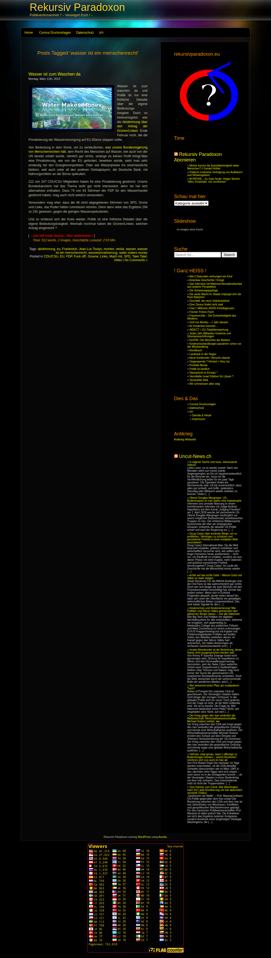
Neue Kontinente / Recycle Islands (209, 357)
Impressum (198, 419)
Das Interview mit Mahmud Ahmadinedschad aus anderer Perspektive (214, 285)
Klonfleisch (195, 350)
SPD (127, 256)
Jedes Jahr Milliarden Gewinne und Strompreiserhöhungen (209, 335)
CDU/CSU (51, 256)
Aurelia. (163, 836)
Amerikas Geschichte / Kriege (206, 280)
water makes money (133, 253)
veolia (120, 249)
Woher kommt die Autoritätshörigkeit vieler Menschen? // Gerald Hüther (213, 167)
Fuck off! (80, 256)
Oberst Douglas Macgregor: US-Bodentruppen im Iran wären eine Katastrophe (214, 499)
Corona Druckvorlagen (55, 32)
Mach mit (115, 256)
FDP (69, 256)
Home (29, 32)
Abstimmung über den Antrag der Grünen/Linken (132, 126)
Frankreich (69, 249)
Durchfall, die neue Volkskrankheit (209, 300)
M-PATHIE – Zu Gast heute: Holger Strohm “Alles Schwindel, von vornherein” (213, 180)
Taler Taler (139, 256)
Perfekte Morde (198, 365)
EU (62, 256)
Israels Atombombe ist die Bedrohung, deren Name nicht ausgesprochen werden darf (214, 651)
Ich (101, 32)
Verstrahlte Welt (198, 380)
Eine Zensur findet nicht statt (206, 304)
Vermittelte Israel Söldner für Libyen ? (211, 376)
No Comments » (136, 260)
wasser (131, 249)
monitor (108, 249)
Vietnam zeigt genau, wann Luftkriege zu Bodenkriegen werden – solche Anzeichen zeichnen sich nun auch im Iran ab (212, 757)
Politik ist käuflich (199, 369)
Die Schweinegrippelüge (203, 290)
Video (118, 260)
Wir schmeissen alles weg (204, 383)
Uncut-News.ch (195, 456)
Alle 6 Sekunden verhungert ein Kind (210, 276)
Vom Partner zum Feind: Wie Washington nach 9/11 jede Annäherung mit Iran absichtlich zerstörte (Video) (214, 790)
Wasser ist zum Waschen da (54, 74)
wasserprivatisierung (102, 253)
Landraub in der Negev (202, 354)
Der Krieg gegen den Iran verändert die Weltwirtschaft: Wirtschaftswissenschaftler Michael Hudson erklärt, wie (211, 718)
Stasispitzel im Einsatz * (203, 372)
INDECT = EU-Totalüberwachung (208, 329)
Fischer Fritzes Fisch (201, 311)
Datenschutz (85, 32)
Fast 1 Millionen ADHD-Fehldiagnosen (211, 308)
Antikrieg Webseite (185, 439)
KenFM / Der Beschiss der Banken (209, 340)
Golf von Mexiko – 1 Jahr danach (208, 322)
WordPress (144, 836)
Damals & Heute (201, 415)
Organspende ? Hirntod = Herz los (209, 361)
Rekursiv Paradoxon (77, 7)
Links (103, 256)
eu (58, 249)
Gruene (93, 256)
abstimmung (46, 249)
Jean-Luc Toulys (90, 249)
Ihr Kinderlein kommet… (203, 326)
